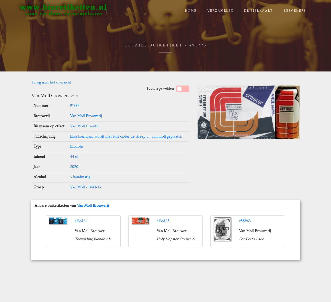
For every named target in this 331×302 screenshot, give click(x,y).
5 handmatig (80, 177)
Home (191, 11)
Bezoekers (295, 11)
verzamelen (220, 11)
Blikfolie (77, 146)
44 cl (74, 156)
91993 (74, 105)
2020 (74, 167)
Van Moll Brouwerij (86, 116)
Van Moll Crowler (84, 126)
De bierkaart (258, 11)
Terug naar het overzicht (51, 82)
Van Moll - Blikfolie (86, 187)
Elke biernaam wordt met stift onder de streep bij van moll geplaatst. (126, 136)
